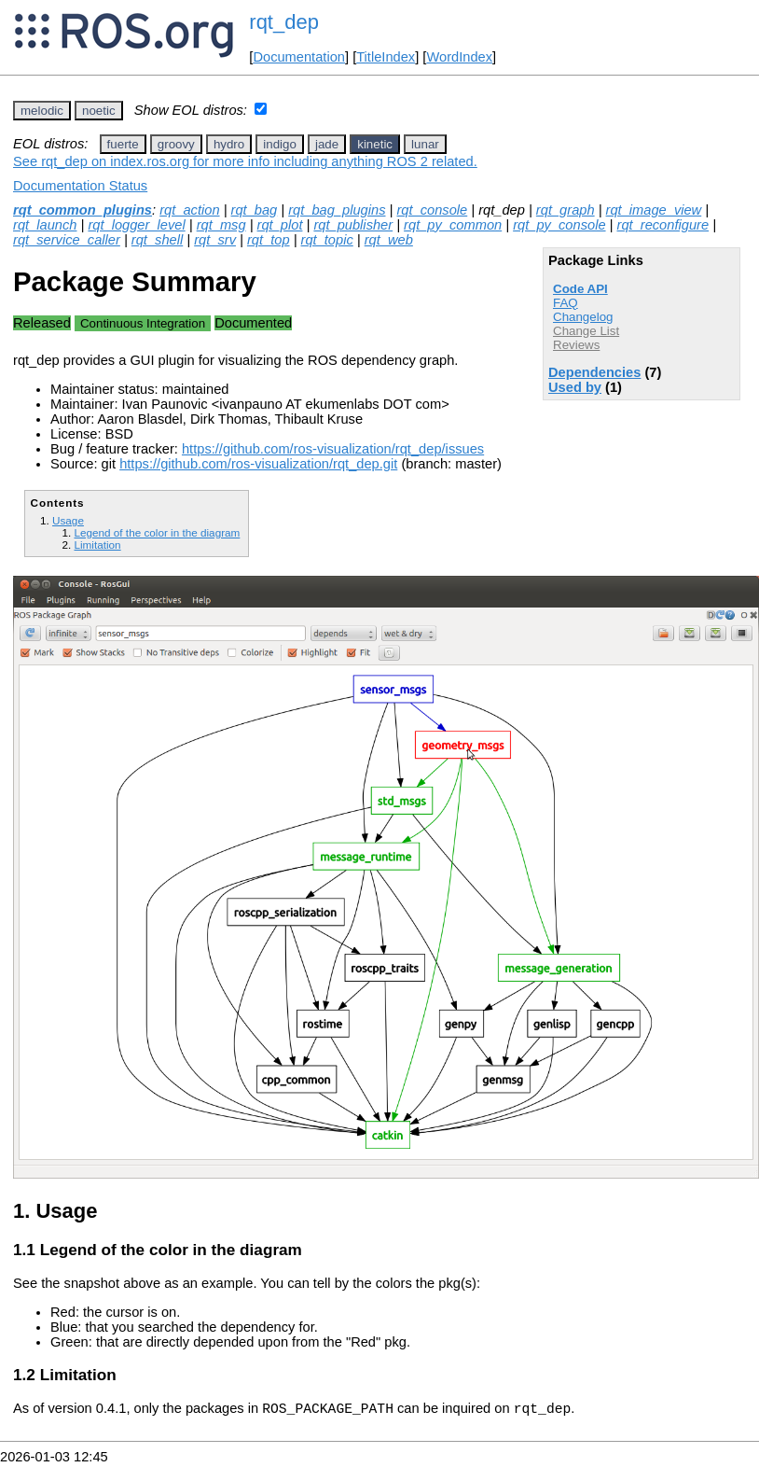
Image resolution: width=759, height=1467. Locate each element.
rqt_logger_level (136, 224)
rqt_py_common (453, 224)
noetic (99, 111)
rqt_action (189, 210)
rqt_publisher (353, 224)
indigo (280, 144)
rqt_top (268, 239)
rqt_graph (565, 210)
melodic (42, 111)
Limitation (97, 544)
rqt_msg (221, 224)
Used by (574, 387)
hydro (229, 144)
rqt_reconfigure (663, 224)
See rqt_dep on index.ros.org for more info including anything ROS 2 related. (245, 161)
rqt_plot (280, 224)
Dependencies (594, 372)
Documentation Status (80, 185)
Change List (586, 331)
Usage (68, 520)
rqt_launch (44, 224)
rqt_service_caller (66, 239)
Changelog (583, 317)
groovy (176, 144)
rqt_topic (327, 239)
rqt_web (389, 239)
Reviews (576, 345)
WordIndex (459, 56)
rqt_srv (215, 239)
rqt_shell (157, 239)
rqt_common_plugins (82, 210)
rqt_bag (254, 210)
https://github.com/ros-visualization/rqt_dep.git (258, 463)
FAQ (565, 303)
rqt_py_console (559, 224)
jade (326, 144)
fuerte (123, 144)
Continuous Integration (142, 323)
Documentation (299, 56)
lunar (425, 144)
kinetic (375, 144)
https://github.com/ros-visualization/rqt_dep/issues (333, 448)
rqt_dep (284, 22)
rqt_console (431, 210)
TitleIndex (385, 56)
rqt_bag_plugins (336, 210)
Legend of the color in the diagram (157, 532)
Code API (580, 289)
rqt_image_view (654, 210)
